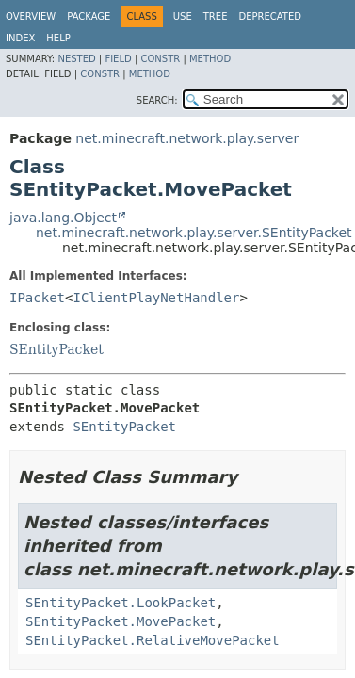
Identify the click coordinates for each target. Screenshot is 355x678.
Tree (215, 16)
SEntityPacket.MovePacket (120, 621)
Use (182, 16)
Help (58, 38)
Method (210, 59)
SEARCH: (157, 100)
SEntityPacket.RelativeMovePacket (152, 640)
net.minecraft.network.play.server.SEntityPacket (194, 232)
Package (88, 16)
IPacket (37, 297)
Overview (31, 16)
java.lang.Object (63, 217)
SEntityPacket (56, 349)
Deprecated (269, 16)
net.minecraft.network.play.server (187, 138)
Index (20, 38)
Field (118, 59)
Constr (160, 59)
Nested (76, 59)
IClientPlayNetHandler (156, 297)
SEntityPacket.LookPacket (120, 602)
